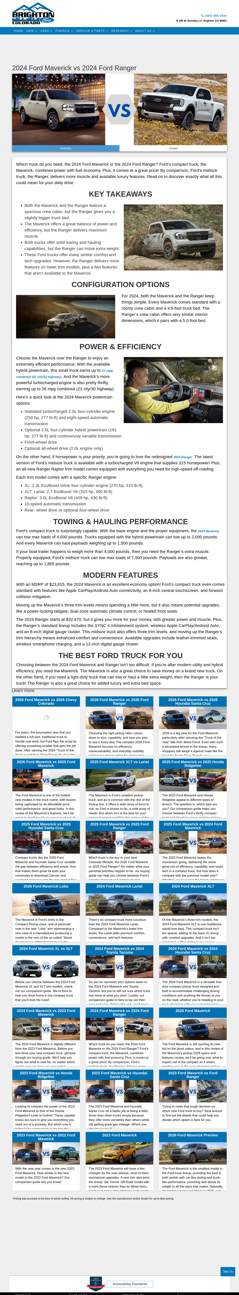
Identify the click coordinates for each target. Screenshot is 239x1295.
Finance (67, 31)
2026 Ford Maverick (193, 1012)
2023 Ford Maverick (119, 1136)
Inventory (65, 149)
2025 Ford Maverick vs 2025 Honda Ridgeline (193, 765)
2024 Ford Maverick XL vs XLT (46, 949)
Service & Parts (96, 31)
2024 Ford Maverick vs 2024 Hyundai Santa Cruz (193, 951)
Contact (173, 149)
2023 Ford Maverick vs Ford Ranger (193, 1076)
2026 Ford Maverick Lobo (46, 887)
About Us (151, 31)
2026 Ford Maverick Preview (193, 1136)
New (33, 31)
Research (127, 31)
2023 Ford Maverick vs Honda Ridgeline (46, 1076)
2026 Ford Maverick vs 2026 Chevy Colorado (46, 702)
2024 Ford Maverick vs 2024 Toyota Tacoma (119, 951)
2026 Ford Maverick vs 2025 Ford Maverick (46, 765)
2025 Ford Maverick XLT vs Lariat (119, 763)
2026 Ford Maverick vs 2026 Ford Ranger (119, 702)
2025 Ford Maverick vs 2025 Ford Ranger (119, 827)
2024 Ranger (185, 457)
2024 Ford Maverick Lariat (119, 887)
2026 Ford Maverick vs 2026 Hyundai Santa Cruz (193, 702)
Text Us (228, 1271)
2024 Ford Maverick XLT (193, 887)
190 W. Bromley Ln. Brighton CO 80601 (203, 21)
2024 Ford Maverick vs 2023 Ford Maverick (46, 1014)
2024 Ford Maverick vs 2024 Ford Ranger (119, 1014)
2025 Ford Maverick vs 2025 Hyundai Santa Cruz (46, 827)
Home (19, 31)
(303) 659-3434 (210, 16)
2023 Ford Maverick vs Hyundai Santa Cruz (119, 1076)
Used (49, 31)
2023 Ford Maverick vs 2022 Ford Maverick (46, 1138)
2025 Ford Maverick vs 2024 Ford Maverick (193, 827)
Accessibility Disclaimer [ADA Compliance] (130, 1285)
